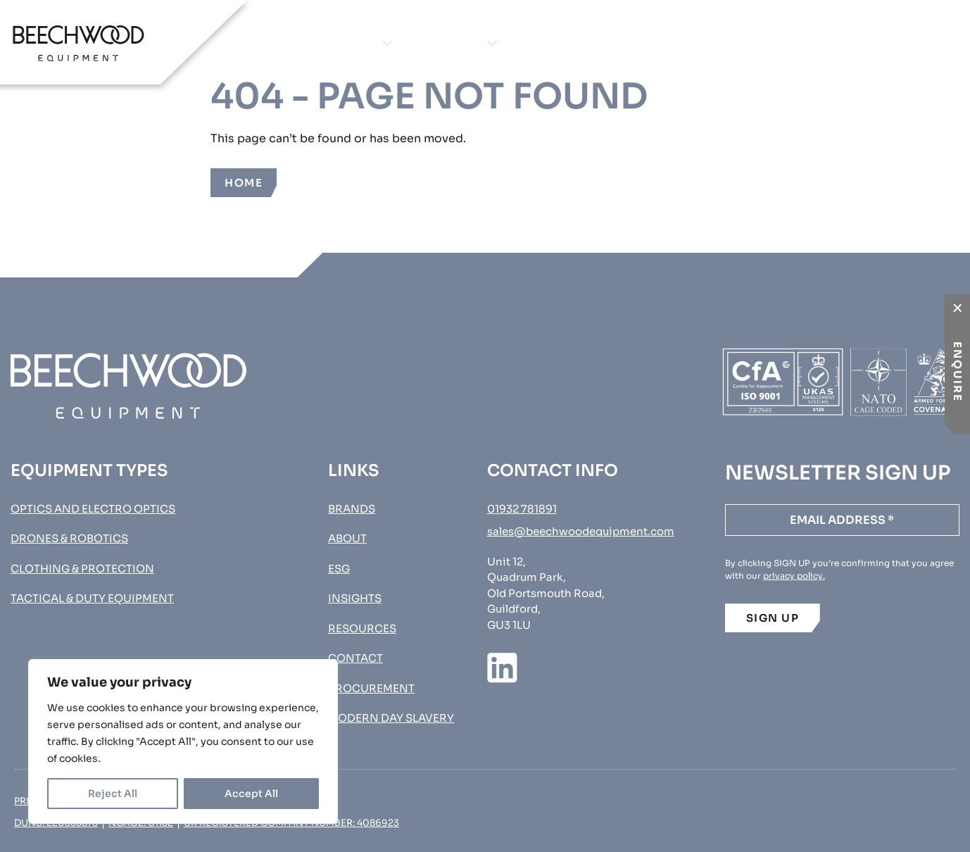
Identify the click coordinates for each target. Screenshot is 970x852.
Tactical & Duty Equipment (92, 598)
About (555, 42)
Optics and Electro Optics (93, 508)
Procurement (893, 42)
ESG (339, 568)
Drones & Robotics (69, 538)
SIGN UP (773, 618)
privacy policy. (794, 575)
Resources (362, 628)
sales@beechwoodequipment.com (580, 531)
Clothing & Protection (82, 568)
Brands (455, 42)
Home (244, 182)
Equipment (339, 42)
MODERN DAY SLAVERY (391, 718)
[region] (183, 741)
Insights (643, 42)
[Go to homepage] (78, 43)
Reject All (112, 793)
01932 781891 (522, 508)
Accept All (251, 793)
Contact (741, 42)
